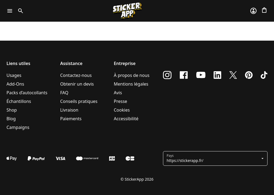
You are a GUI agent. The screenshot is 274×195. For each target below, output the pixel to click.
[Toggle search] (19, 11)
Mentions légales (131, 84)
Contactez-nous (76, 75)
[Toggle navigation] (9, 11)
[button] (213, 158)
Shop (11, 110)
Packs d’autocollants (26, 93)
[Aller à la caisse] (264, 10)
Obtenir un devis (77, 84)
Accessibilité (126, 119)
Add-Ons (15, 84)
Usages (13, 75)
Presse (120, 101)
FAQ (64, 93)
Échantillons (18, 101)
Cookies (122, 110)
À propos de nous (131, 75)
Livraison (69, 110)
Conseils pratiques (78, 101)
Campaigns (17, 127)
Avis (118, 93)
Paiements (70, 119)
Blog (11, 119)
